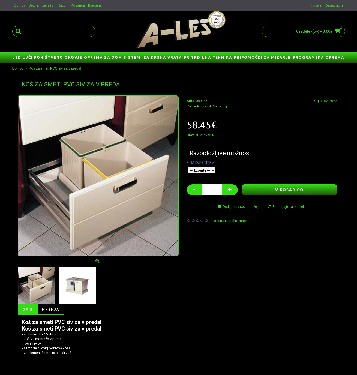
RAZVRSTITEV (202, 162)
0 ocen (216, 221)
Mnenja (50, 309)
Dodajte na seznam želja (241, 207)
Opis (27, 309)
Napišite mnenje (237, 221)
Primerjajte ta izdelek (289, 207)
